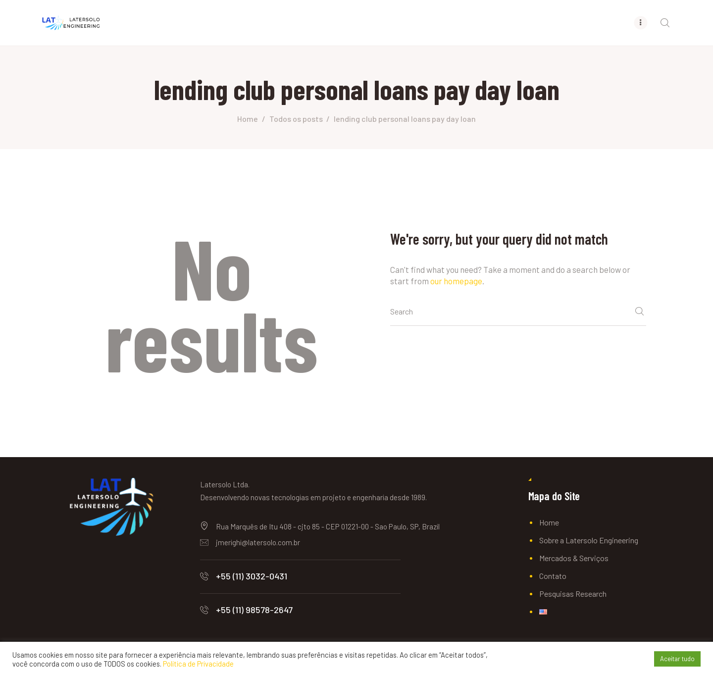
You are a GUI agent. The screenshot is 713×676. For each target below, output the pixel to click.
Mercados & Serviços (574, 558)
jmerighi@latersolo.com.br (258, 542)
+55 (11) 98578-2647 (254, 609)
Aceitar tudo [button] (677, 659)
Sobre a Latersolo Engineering (588, 540)
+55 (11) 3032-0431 (251, 576)
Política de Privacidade (198, 663)
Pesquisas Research (573, 593)
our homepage (456, 281)
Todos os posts (296, 118)
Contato (552, 575)
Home (247, 118)
